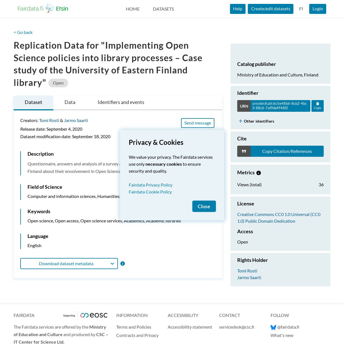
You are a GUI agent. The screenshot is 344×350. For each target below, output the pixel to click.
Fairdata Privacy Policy (150, 184)
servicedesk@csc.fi (236, 326)
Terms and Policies (133, 326)
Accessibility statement (190, 326)
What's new (282, 335)
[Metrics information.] (259, 172)
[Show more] (240, 121)
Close (204, 206)
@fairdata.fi (285, 326)
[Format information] (122, 263)
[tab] (33, 103)
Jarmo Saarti (76, 120)
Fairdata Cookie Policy (150, 191)
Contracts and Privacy (137, 335)
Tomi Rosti (49, 120)
